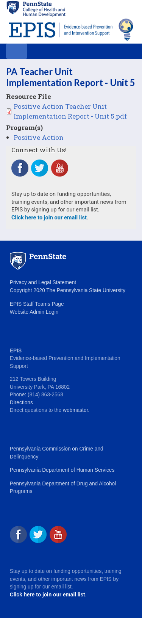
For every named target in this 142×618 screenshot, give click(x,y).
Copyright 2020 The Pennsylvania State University (67, 290)
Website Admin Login (34, 312)
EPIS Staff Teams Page (37, 304)
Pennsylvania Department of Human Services (62, 470)
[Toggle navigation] (16, 51)
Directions (21, 402)
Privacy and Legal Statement (43, 282)
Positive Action (39, 137)
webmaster (75, 410)
